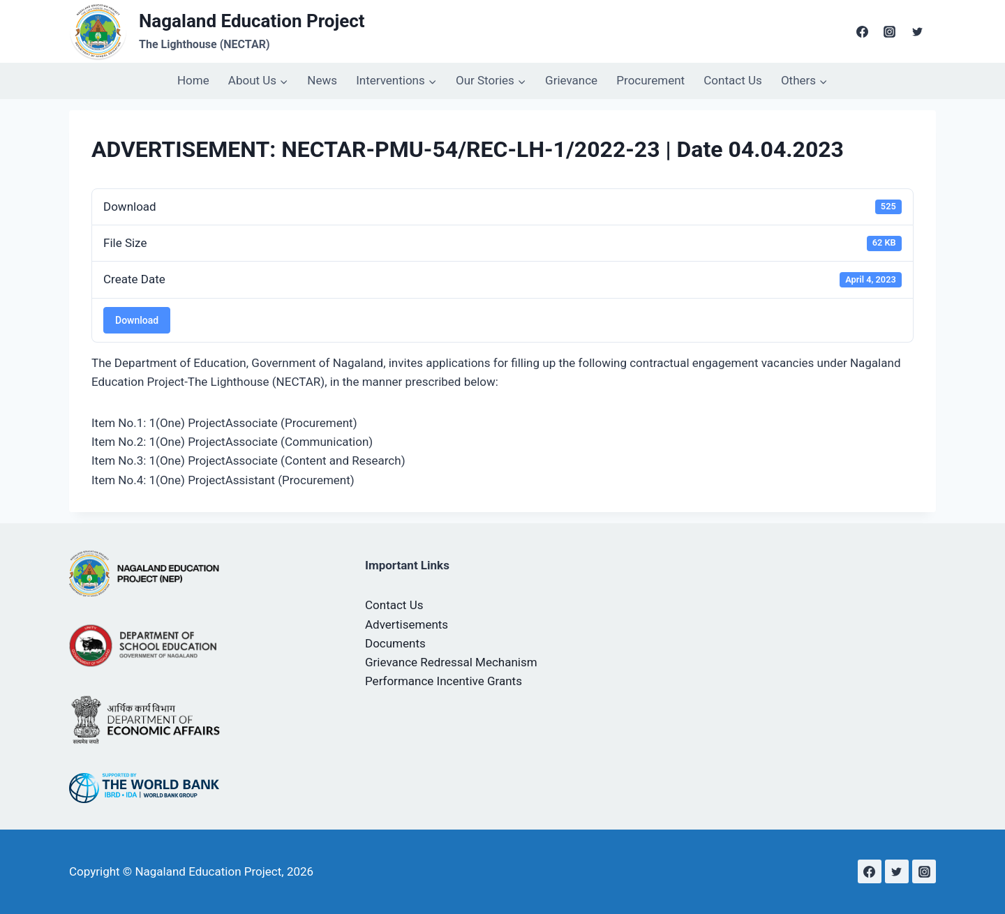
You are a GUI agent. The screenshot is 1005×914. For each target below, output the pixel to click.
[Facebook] (862, 31)
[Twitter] (917, 31)
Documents (395, 643)
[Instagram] (890, 31)
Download (136, 320)
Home (193, 80)
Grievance (571, 80)
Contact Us (732, 80)
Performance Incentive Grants (443, 681)
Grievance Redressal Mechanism (451, 662)
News (322, 80)
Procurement (650, 80)
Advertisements (406, 624)
